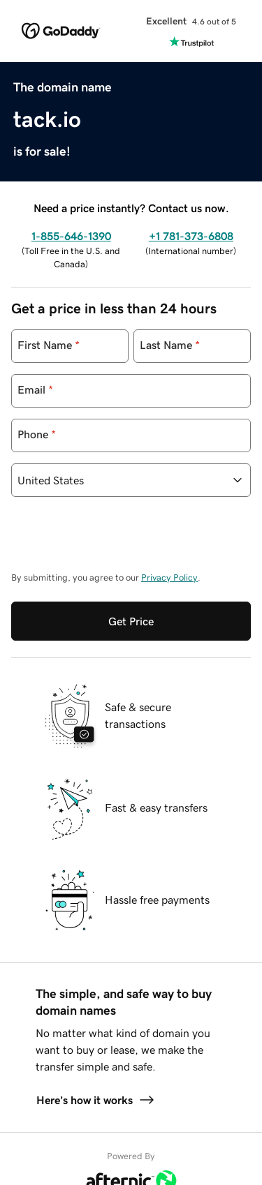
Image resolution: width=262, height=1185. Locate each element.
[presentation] (117, 541)
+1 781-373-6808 (191, 235)
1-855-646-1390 (71, 235)
